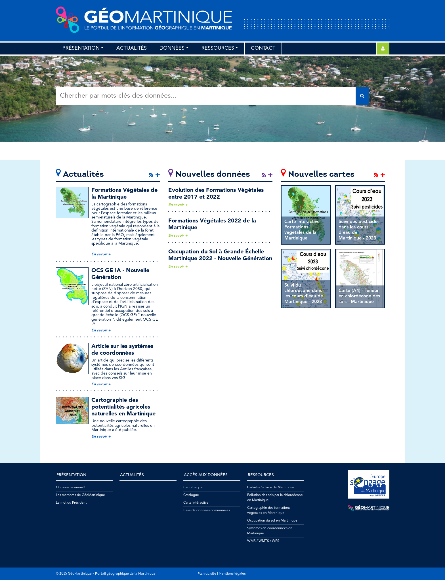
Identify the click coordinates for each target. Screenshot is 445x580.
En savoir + (101, 254)
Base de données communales (206, 510)
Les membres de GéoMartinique (80, 495)
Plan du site (207, 573)
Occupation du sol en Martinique (272, 520)
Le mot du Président (71, 503)
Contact (263, 48)
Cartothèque (193, 487)
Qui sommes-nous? (70, 487)
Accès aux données (206, 475)
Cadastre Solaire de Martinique (270, 487)
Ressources (217, 48)
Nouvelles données (212, 175)
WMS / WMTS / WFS (263, 541)
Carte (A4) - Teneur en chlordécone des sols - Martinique (359, 296)
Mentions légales (232, 573)
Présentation (81, 48)
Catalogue (191, 495)
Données (171, 48)
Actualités (131, 48)
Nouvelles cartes (321, 175)
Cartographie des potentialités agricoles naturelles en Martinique (123, 407)
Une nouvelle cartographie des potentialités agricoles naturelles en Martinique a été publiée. (123, 425)
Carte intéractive (196, 503)
